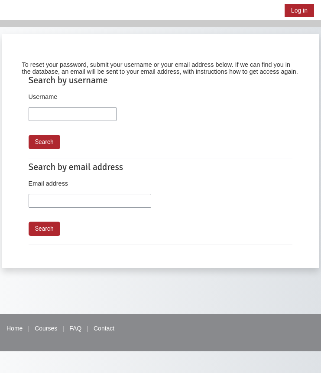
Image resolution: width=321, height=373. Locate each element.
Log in (299, 10)
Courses (46, 328)
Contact (104, 328)
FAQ (75, 328)
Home (14, 328)
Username (43, 96)
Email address (48, 183)
